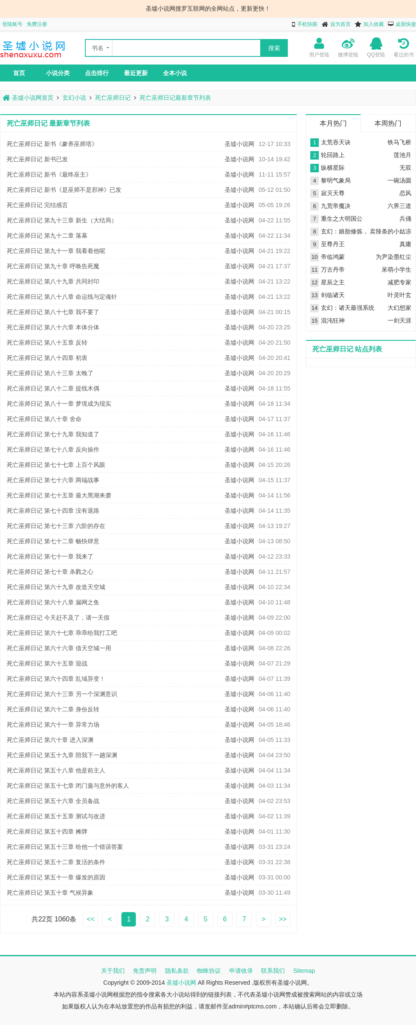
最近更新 (136, 73)
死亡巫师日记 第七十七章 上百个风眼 (56, 464)
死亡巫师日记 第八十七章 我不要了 (53, 312)
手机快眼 (307, 24)
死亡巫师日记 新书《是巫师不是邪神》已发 (64, 189)
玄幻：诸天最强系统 (347, 307)
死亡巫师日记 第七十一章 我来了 (50, 556)
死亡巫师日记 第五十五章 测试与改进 (56, 816)
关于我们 (113, 970)
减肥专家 (399, 282)
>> (283, 919)
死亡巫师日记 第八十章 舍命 (44, 419)
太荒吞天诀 (336, 142)
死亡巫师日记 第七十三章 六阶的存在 (56, 525)
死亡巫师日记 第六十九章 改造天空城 (56, 587)
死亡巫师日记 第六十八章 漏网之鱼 (53, 602)
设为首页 (340, 24)
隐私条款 (177, 970)
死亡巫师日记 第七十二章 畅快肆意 (53, 541)
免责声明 (145, 970)
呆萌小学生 (396, 269)
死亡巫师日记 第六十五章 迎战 (47, 663)
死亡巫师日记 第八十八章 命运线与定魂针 (62, 296)
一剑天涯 (399, 320)
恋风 (405, 193)
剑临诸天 (333, 295)
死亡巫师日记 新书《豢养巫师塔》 (52, 143)
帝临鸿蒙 (333, 256)
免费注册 (37, 24)
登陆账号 (12, 24)
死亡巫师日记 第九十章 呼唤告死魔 (53, 266)
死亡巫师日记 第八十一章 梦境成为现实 (59, 403)
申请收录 (241, 970)
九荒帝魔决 (336, 205)
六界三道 (399, 205)
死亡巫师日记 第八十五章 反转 (47, 342)
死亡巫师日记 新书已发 (37, 159)
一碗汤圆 (399, 180)
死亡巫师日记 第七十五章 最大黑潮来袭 (59, 495)
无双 (405, 167)
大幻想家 (399, 307)
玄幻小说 (74, 97)
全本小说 (175, 73)
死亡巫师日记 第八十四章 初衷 (47, 357)
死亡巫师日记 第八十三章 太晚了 (50, 373)
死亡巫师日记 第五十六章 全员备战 (53, 801)
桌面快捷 (406, 24)
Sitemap (304, 970)
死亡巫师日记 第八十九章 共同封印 (53, 281)
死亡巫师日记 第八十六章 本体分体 (53, 327)
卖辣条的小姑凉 (390, 231)
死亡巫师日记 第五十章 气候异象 (50, 892)
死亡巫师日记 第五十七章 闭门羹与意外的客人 (68, 785)
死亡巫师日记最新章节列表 (175, 97)
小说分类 (58, 73)
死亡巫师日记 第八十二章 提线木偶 (53, 388)
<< (91, 919)
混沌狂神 (333, 320)
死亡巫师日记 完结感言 (37, 205)
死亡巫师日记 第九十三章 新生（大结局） (62, 220)
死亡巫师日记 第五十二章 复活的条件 (56, 862)
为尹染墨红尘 (393, 256)
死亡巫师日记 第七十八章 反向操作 (53, 449)
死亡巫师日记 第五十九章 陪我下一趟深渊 (62, 755)
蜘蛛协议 (209, 970)
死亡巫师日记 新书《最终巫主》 (49, 174)
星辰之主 (333, 282)
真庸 (405, 244)
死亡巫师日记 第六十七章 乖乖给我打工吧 (62, 632)
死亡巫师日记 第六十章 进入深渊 (50, 739)
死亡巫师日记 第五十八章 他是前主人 (56, 770)
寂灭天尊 (333, 193)
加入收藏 (373, 24)
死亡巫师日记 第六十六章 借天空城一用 (59, 648)
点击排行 (97, 73)
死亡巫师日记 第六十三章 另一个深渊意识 (62, 694)
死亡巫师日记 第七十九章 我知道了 (53, 434)
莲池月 (402, 155)
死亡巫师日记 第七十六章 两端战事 (53, 480)
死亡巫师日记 (113, 97)
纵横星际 (333, 167)
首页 (19, 73)
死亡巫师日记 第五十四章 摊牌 (47, 831)
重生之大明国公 (342, 218)
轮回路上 (333, 155)
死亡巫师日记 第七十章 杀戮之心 (50, 571)
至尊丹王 (333, 244)
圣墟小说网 (239, 143)
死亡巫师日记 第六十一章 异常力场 (53, 724)
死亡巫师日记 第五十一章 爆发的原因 (56, 877)
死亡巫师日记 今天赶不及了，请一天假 (58, 617)
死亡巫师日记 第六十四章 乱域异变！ (56, 678)
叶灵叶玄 (399, 295)
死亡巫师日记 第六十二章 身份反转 (53, 709)
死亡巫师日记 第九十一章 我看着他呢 (56, 250)
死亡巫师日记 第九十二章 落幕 (47, 235)
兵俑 (405, 218)
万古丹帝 (333, 269)
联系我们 (273, 970)
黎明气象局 (336, 180)
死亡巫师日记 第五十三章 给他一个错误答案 (65, 846)
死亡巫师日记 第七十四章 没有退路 (53, 510)
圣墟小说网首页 (28, 97)
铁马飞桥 (399, 142)
